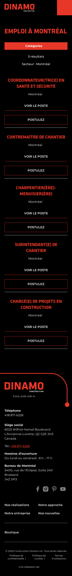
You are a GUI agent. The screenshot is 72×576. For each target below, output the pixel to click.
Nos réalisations (16, 505)
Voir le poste (36, 106)
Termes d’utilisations (59, 557)
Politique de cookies (39, 557)
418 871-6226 (13, 415)
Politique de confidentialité (16, 557)
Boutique (11, 532)
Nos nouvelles (49, 513)
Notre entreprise (17, 513)
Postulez (36, 120)
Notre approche (50, 505)
